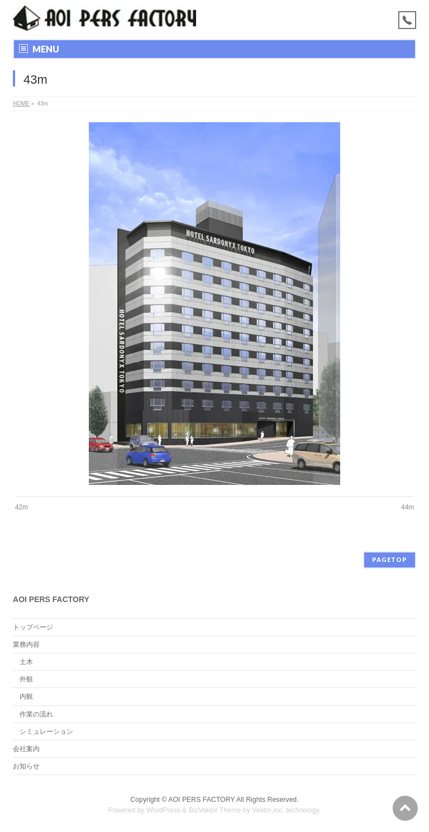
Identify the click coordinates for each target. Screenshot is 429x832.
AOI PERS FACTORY (201, 800)
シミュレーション (46, 731)
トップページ (33, 627)
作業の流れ (36, 714)
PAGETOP (389, 559)
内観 (26, 696)
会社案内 (26, 749)
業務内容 (26, 644)
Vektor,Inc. (268, 810)
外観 (26, 679)
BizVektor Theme (215, 810)
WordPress (163, 810)
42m (21, 507)
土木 (26, 662)
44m (407, 507)
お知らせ (26, 766)
